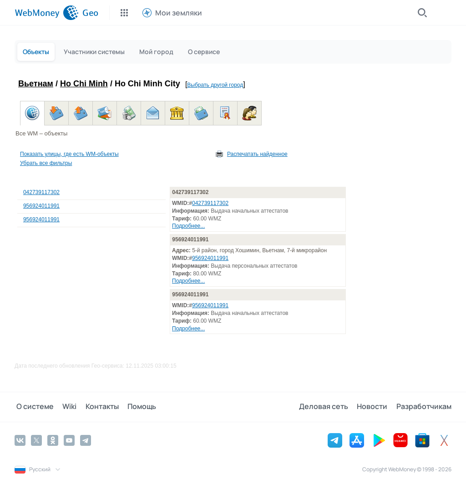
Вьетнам (35, 83)
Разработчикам (423, 407)
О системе (33, 407)
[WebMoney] (47, 12)
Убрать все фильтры (46, 163)
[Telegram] (85, 439)
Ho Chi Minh (84, 83)
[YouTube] (69, 439)
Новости (374, 407)
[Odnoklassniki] (52, 439)
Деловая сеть (326, 407)
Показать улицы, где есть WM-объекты (69, 154)
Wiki (66, 407)
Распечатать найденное (257, 154)
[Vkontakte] (20, 439)
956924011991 (41, 206)
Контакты (97, 407)
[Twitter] (36, 439)
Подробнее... (188, 226)
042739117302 (41, 192)
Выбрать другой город (215, 85)
